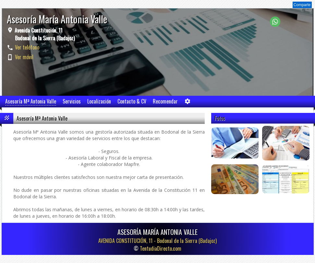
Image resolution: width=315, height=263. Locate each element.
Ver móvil (24, 57)
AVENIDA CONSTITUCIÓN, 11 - (157, 241)
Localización (99, 101)
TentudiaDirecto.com (160, 248)
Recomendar (165, 101)
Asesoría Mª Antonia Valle (30, 101)
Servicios (72, 101)
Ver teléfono (27, 47)
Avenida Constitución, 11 (44, 34)
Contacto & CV (131, 101)
